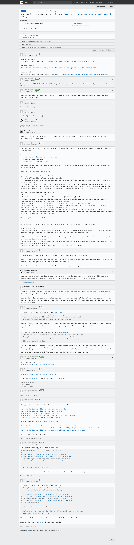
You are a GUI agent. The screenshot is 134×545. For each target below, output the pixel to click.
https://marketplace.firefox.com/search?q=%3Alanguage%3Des (86, 292)
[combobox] (52, 2)
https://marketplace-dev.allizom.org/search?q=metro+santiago (43, 409)
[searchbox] (52, 2)
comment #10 (53, 448)
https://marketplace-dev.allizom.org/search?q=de (38, 426)
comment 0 (40, 522)
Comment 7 (27, 308)
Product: (26, 23)
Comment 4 (27, 251)
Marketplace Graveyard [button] (37, 23)
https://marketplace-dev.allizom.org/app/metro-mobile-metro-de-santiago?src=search (52, 430)
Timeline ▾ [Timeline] (110, 50)
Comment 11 (27, 444)
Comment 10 (27, 401)
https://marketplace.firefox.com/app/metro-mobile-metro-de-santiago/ (46, 68)
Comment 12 (27, 481)
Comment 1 (27, 91)
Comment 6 (27, 288)
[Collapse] (112, 54)
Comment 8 (27, 358)
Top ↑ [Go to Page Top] (111, 539)
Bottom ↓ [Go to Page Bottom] (96, 50)
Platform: (26, 29)
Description (27, 55)
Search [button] (32, 25)
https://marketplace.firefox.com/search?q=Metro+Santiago (72, 61)
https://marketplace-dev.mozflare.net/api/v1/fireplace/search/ (46, 457)
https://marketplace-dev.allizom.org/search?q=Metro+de (41, 411)
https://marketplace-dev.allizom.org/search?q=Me (38, 413)
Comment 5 (27, 272)
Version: (27, 27)
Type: (75, 23)
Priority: (74, 25)
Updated (26, 80)
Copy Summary (101, 6)
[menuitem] (77, 2)
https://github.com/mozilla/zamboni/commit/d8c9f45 (39, 374)
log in (28, 530)
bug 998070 (33, 378)
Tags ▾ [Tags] (103, 50)
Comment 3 (27, 144)
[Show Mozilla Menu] (21, 2)
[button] (110, 2)
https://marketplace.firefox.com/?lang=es (43, 157)
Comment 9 (27, 370)
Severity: (81, 25)
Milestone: (26, 37)
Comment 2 (27, 132)
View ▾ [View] (111, 6)
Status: (27, 35)
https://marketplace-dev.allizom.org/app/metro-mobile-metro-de (46, 461)
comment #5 (57, 312)
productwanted (30, 282)
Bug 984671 (30, 11)
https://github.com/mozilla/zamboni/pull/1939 (37, 364)
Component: (25, 25)
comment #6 (66, 332)
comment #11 (57, 485)
